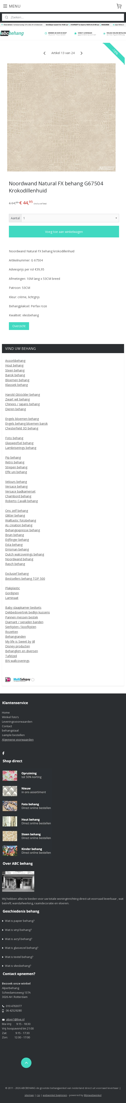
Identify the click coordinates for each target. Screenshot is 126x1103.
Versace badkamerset (20, 491)
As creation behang (18, 525)
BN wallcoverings (17, 661)
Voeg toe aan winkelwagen (64, 232)
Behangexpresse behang (22, 530)
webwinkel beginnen (55, 1095)
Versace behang (16, 486)
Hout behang (14, 365)
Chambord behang (18, 496)
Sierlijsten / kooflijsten (20, 627)
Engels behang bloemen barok (26, 423)
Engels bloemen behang (22, 419)
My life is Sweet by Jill (20, 641)
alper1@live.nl (15, 1019)
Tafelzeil (11, 656)
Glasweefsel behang (19, 443)
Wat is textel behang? (19, 957)
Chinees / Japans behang (22, 404)
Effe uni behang (16, 472)
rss (38, 1095)
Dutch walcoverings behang (24, 554)
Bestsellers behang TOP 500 (25, 578)
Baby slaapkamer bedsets (23, 607)
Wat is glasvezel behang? (21, 948)
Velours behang (16, 482)
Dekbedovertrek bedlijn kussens (27, 612)
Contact (7, 726)
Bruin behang (14, 535)
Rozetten (11, 632)
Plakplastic (12, 588)
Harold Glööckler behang (22, 394)
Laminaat (11, 598)
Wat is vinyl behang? (18, 930)
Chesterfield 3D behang (21, 428)
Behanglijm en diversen (21, 651)
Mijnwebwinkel (92, 1095)
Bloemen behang (17, 380)
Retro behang (14, 462)
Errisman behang (17, 549)
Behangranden (15, 636)
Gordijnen (12, 593)
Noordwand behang (19, 559)
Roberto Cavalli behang (21, 501)
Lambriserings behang (20, 448)
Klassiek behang (16, 385)
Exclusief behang (17, 574)
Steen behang (15, 370)
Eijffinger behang (17, 540)
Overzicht (19, 326)
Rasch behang (15, 564)
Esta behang (14, 545)
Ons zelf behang (16, 511)
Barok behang (15, 375)
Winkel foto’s (10, 717)
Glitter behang (15, 515)
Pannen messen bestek (21, 617)
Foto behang (14, 438)
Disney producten (17, 646)
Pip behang (13, 457)
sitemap (29, 1095)
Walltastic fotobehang (20, 520)
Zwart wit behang (17, 399)
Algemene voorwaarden (18, 739)
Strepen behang (16, 467)
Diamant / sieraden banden (24, 622)
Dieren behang (15, 409)
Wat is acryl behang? (18, 939)
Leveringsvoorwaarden (17, 722)
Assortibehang (15, 361)
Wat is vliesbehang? (18, 966)
